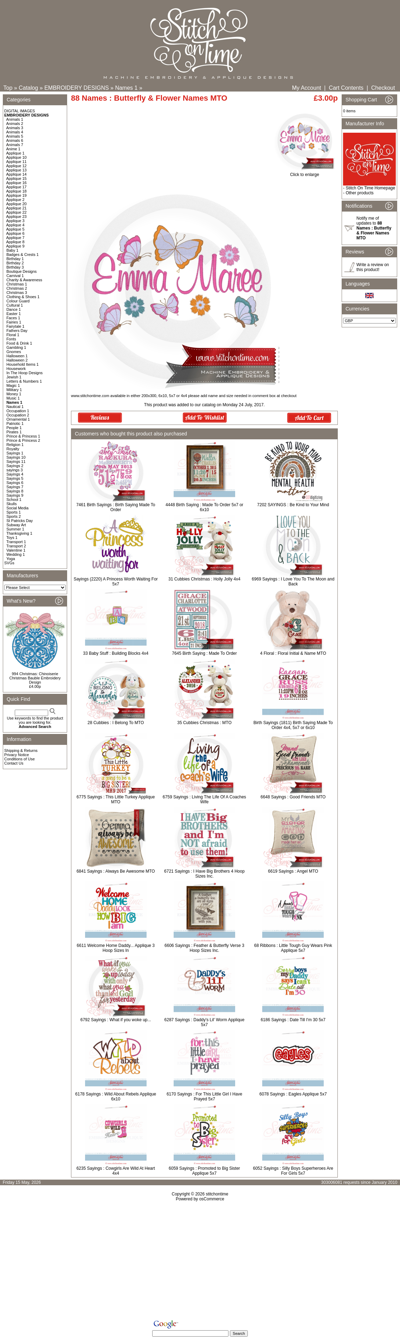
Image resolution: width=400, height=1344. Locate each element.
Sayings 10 (15, 457)
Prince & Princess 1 (23, 436)
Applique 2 (15, 199)
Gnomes (13, 352)
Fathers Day (16, 330)
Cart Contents (346, 88)
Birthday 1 (15, 259)
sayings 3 (14, 470)
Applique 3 (15, 221)
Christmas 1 (16, 284)
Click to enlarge (304, 172)
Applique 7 (15, 237)
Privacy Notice (16, 755)
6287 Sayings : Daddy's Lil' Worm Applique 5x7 (204, 1022)
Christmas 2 (16, 288)
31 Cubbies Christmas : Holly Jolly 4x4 (204, 579)
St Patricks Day (19, 521)
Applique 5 (15, 229)
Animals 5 (14, 136)
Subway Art (16, 525)
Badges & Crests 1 (22, 254)
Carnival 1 (15, 276)
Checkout (383, 88)
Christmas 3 (16, 292)
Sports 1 (13, 512)
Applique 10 (16, 157)
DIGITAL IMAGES (19, 111)
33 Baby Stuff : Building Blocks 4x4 (115, 653)
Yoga (10, 559)
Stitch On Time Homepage (370, 188)
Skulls (11, 504)
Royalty (12, 449)
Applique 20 (16, 204)
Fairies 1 (13, 322)
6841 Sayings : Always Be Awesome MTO (116, 871)
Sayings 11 (15, 461)
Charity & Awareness (24, 280)
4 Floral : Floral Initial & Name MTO (293, 653)
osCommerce (211, 1199)
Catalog (28, 88)
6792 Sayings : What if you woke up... (115, 1019)
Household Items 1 (22, 364)
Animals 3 (14, 128)
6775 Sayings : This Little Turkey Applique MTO (116, 799)
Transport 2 (16, 546)
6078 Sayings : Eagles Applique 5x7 (293, 1094)
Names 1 (126, 88)
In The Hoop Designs (24, 373)
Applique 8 (15, 242)
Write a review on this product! (372, 267)
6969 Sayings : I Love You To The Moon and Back (293, 581)
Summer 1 (15, 529)
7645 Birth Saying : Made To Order (204, 653)
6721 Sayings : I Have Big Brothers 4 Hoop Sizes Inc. (204, 874)
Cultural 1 (14, 305)
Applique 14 (16, 174)
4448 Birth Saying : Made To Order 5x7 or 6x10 (204, 507)
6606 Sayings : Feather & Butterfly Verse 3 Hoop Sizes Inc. (204, 948)
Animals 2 (14, 123)
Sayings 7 (14, 487)
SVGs (9, 563)
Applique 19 (16, 195)
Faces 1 (13, 318)
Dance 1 (13, 309)
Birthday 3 (15, 267)
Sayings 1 (14, 453)
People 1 (13, 428)
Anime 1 (13, 149)
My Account (306, 88)
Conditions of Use (19, 759)
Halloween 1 (17, 356)
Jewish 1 (13, 377)
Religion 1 (15, 444)
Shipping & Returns (21, 750)
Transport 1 (16, 542)
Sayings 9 (14, 495)
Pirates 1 (13, 432)
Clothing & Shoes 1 (22, 297)
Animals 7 (14, 145)
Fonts (11, 339)
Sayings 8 (14, 491)
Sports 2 (13, 516)
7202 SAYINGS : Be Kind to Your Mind (293, 504)
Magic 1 (13, 385)
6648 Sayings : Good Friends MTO (292, 797)
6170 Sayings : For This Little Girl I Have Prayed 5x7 (204, 1096)
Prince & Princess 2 (23, 440)
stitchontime (217, 1194)
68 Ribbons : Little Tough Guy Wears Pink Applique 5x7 (293, 948)
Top (8, 88)
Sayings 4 (14, 474)
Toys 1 (12, 537)
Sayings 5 (14, 478)
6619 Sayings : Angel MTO (293, 871)
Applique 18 (16, 191)
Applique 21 (16, 208)
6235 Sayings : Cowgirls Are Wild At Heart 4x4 (115, 1171)
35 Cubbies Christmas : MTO (204, 722)
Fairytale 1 (15, 326)
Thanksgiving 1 (19, 533)
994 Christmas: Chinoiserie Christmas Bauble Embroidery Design (34, 678)
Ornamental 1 (18, 419)
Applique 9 (15, 246)
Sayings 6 (14, 483)
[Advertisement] (200, 1262)
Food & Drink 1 (19, 343)
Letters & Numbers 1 (24, 381)
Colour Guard (18, 301)
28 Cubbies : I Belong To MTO (116, 722)
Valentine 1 (15, 550)
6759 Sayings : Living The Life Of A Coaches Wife (204, 799)
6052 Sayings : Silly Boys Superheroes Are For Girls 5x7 (293, 1171)
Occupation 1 (17, 411)
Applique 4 (15, 225)
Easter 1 (13, 314)
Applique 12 (16, 166)
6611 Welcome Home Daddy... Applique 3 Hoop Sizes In (116, 948)
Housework (16, 368)
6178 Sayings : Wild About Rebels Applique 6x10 (115, 1096)
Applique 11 (16, 161)
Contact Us (13, 763)
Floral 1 (12, 335)
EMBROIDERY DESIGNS (76, 88)
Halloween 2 (17, 360)
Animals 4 (14, 132)
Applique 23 (16, 216)
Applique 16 (16, 183)
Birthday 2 (15, 263)
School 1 (13, 499)
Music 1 (13, 398)
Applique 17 (16, 187)
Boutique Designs (21, 271)
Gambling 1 (16, 347)
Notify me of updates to (373, 228)
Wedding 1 (15, 554)
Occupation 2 (17, 415)
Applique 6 (15, 233)
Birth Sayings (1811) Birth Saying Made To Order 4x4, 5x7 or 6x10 (293, 725)
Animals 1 (14, 119)
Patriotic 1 (15, 423)
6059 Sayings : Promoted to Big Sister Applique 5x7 (204, 1171)
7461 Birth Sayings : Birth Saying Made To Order (115, 507)
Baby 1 (12, 250)
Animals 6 (14, 140)
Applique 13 (16, 170)
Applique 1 (15, 153)
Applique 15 (16, 178)
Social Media (17, 508)
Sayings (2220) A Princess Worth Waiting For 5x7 (115, 581)
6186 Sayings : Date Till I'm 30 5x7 (293, 1019)
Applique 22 (16, 212)
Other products (359, 192)
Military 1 (14, 390)
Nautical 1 (15, 406)
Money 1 (13, 394)
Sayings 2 (14, 466)
